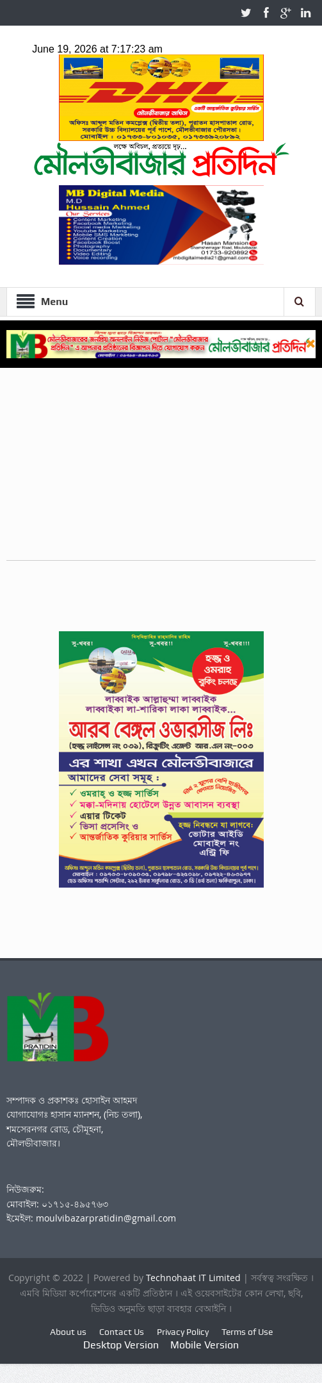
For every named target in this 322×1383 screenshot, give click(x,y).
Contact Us (121, 1332)
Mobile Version (204, 1345)
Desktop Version (121, 1345)
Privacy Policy (183, 1332)
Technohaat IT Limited (194, 1277)
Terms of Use (247, 1332)
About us (68, 1332)
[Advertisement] (161, 470)
